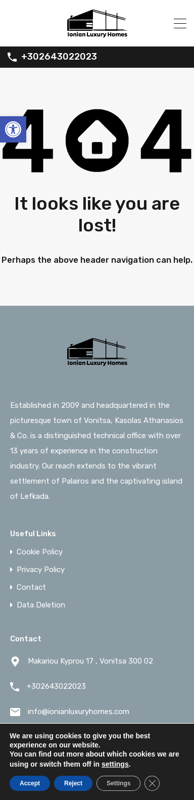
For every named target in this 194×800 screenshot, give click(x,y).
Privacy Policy (41, 570)
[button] (13, 129)
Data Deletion (41, 605)
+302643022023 (59, 57)
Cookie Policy (40, 552)
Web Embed (131, 762)
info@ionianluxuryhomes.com (78, 711)
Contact (31, 587)
